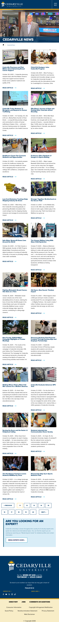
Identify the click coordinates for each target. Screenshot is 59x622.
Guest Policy (9, 611)
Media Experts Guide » (16, 540)
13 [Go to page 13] (34, 505)
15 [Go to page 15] (48, 505)
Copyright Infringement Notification (41, 607)
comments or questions (39, 602)
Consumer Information (13, 607)
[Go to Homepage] (12, 6)
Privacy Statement (48, 611)
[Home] (3, 45)
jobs (24, 602)
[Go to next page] (43, 512)
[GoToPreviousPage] (7, 505)
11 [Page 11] (20, 505)
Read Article (8, 88)
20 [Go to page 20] (33, 512)
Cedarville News (11, 45)
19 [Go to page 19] (26, 512)
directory (13, 602)
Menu (55, 4)
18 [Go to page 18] (18, 512)
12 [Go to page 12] (27, 505)
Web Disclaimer (29, 614)
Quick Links (35, 591)
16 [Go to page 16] (4, 512)
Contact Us (6, 591)
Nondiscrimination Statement (27, 611)
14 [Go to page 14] (41, 505)
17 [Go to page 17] (11, 512)
